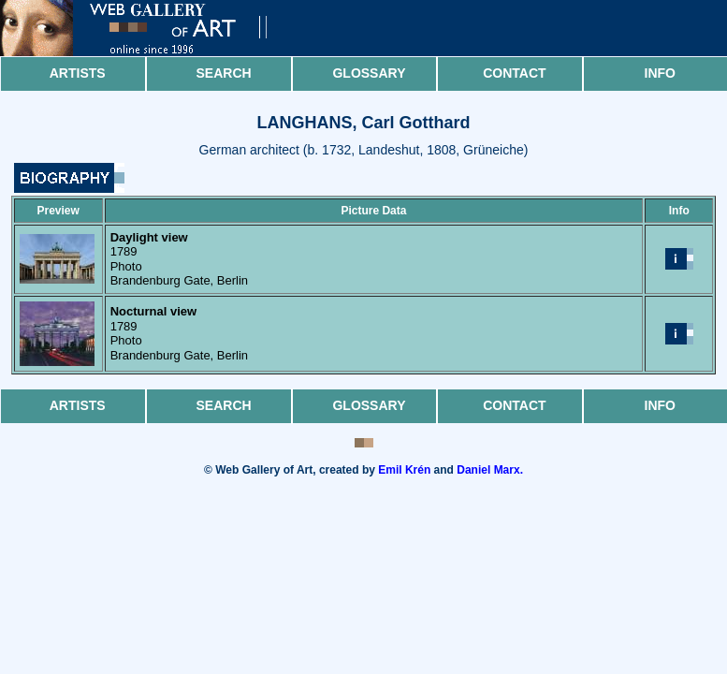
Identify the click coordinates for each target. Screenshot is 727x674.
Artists (78, 73)
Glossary (368, 73)
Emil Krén (404, 469)
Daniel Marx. (490, 469)
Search (224, 73)
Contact (514, 73)
